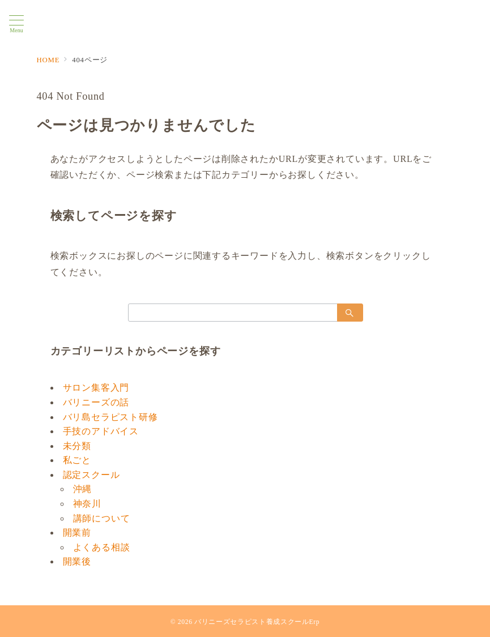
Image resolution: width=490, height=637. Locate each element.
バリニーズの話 (96, 402)
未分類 (77, 446)
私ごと (77, 460)
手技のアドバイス (101, 431)
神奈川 (87, 503)
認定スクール (91, 475)
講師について (101, 518)
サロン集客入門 (96, 387)
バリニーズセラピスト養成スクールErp (256, 622)
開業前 (77, 532)
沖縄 (82, 489)
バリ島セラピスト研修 (110, 417)
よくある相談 (101, 547)
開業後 (77, 561)
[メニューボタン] (16, 24)
